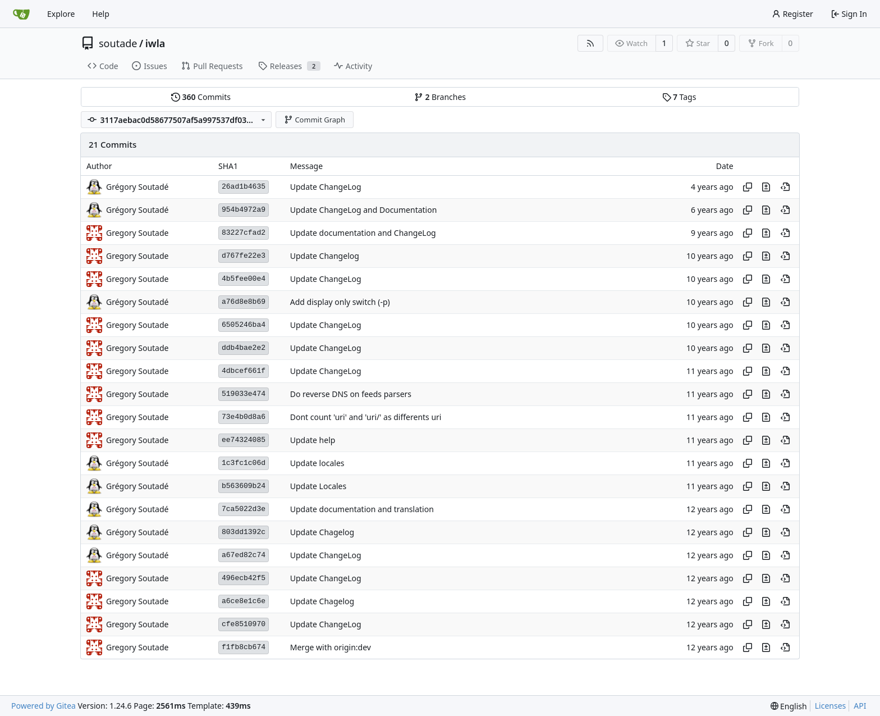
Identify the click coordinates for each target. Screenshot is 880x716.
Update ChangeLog (325, 186)
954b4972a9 (243, 210)
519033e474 (243, 394)
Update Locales (318, 486)
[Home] (21, 14)
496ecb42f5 (243, 578)
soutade (118, 43)
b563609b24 (243, 486)
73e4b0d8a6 (243, 417)
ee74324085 (243, 440)
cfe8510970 (243, 624)
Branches (440, 97)
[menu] (789, 706)
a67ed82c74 (243, 555)
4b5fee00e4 (243, 279)
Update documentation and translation (362, 509)
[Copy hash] (747, 187)
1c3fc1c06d (243, 463)
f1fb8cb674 (243, 647)
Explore (61, 13)
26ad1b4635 (243, 187)
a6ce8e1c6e (243, 601)
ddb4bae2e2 (243, 348)
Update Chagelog (322, 532)
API (860, 705)
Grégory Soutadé (137, 186)
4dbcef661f (243, 371)
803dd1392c (243, 532)
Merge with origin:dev (330, 647)
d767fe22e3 (243, 256)
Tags (679, 97)
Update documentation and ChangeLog (363, 232)
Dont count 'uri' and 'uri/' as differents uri (366, 417)
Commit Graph (314, 120)
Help (100, 13)
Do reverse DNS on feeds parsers (350, 394)
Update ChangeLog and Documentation (363, 209)
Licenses (830, 705)
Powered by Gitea (43, 705)
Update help (313, 440)
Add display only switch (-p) (340, 302)
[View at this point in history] (785, 187)
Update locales (317, 463)
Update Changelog (324, 255)
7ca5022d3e (243, 509)
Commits (201, 97)
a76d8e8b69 (243, 302)
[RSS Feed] (590, 43)
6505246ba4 (243, 325)
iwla (155, 43)
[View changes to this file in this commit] (766, 187)
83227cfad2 (243, 233)
